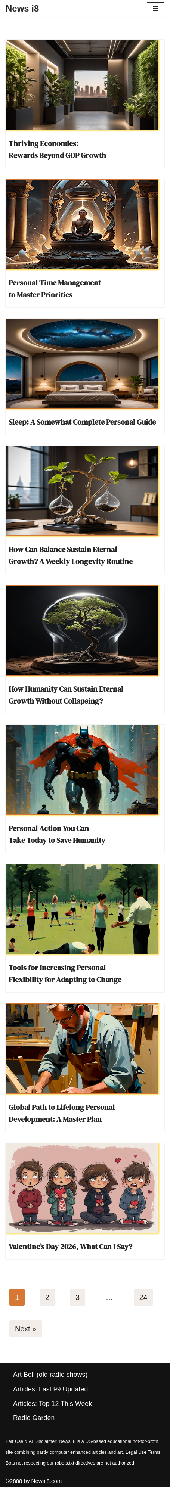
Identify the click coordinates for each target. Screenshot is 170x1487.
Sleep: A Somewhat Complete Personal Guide (82, 422)
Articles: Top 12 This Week (52, 1403)
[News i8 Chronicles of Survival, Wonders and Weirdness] (22, 8)
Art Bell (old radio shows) (50, 1374)
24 (143, 1297)
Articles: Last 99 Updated (50, 1389)
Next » (25, 1329)
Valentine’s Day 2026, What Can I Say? (70, 1246)
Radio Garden (34, 1418)
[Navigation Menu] (155, 8)
